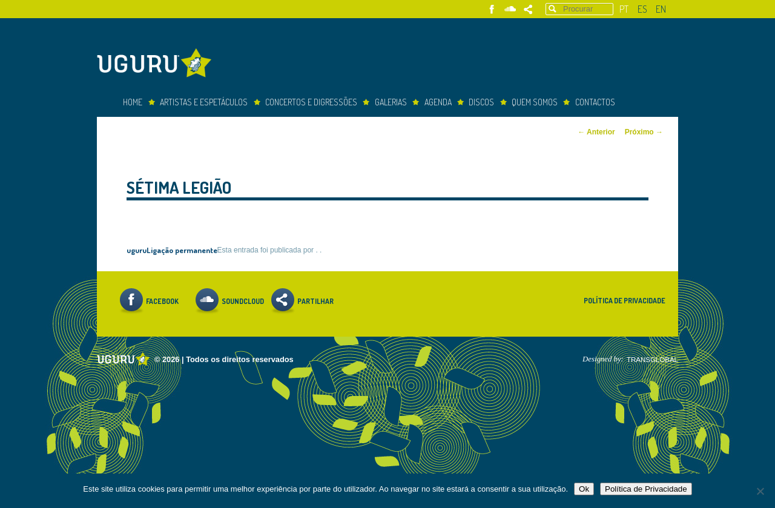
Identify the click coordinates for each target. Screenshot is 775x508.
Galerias (391, 102)
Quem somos (535, 102)
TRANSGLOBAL (652, 359)
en (661, 9)
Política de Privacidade (624, 300)
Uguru (157, 64)
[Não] (760, 491)
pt (623, 9)
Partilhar (528, 9)
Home (132, 102)
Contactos (595, 102)
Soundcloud (510, 9)
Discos (481, 102)
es (642, 9)
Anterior (596, 132)
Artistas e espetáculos (204, 102)
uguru (137, 250)
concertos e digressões (311, 102)
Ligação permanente (182, 250)
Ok (584, 488)
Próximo (644, 132)
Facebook (492, 9)
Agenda (438, 102)
